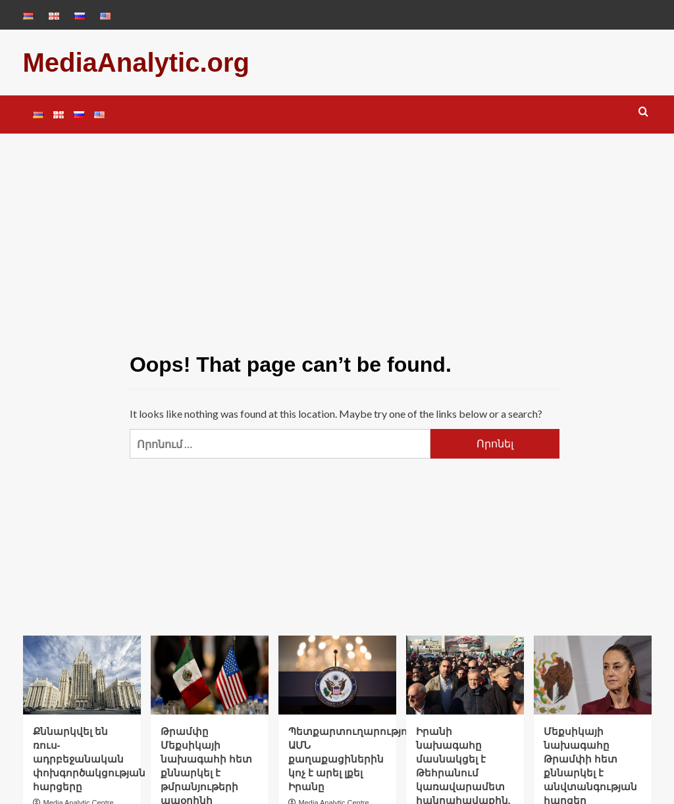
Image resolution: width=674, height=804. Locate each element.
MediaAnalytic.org (136, 62)
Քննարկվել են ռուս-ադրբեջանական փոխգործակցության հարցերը (89, 759)
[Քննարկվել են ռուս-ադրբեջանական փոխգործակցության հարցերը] (82, 675)
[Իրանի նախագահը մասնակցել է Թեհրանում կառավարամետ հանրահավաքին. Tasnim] (465, 675)
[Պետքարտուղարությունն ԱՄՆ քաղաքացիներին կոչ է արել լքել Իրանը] (337, 675)
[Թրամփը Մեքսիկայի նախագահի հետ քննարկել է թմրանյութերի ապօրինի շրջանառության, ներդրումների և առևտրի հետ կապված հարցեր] (210, 675)
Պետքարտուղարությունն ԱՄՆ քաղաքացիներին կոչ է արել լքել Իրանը (356, 759)
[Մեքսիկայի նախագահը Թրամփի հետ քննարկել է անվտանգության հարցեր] (593, 675)
